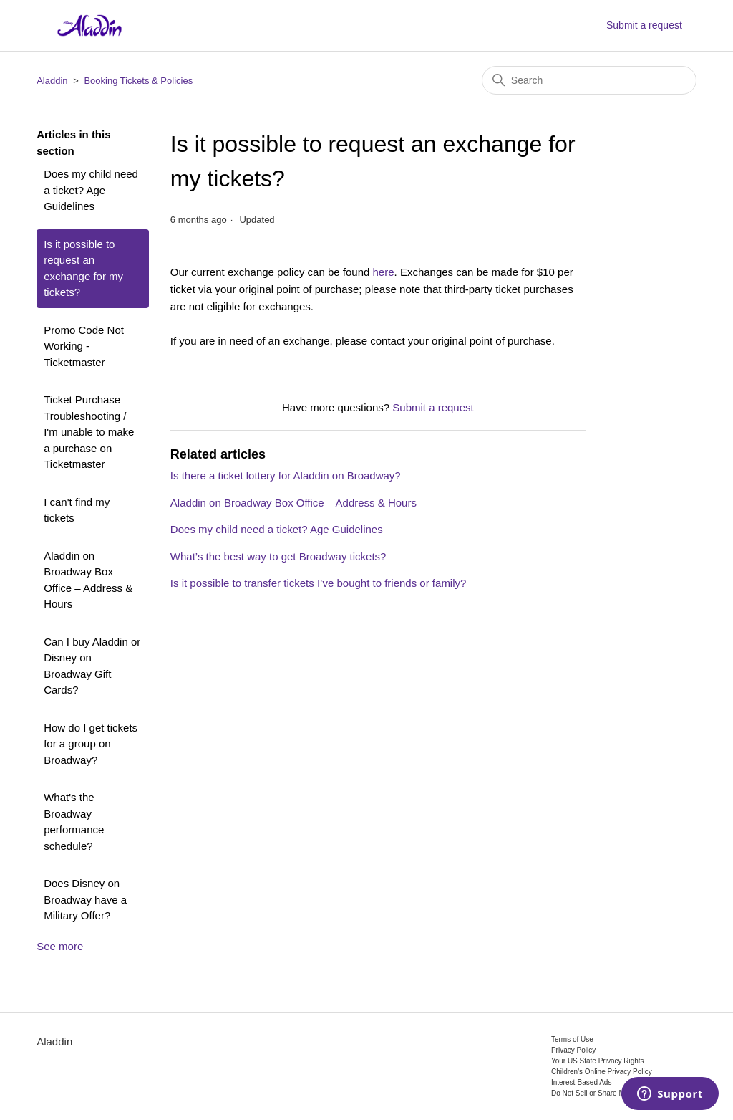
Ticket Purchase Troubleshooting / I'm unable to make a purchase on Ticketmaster (89, 431)
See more (60, 946)
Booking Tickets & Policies (138, 80)
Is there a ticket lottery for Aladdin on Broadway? (285, 475)
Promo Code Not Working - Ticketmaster (84, 346)
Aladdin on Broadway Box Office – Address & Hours (88, 580)
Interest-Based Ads (581, 1082)
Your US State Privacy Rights (597, 1061)
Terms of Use (572, 1039)
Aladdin (52, 80)
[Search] (589, 80)
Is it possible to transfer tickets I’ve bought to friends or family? (318, 583)
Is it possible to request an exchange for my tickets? (83, 268)
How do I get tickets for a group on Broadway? (90, 744)
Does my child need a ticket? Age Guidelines (91, 190)
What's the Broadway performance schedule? (74, 821)
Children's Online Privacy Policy (601, 1072)
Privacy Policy (573, 1050)
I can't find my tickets (77, 510)
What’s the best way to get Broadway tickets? (278, 556)
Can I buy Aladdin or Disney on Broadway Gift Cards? (92, 666)
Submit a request (644, 25)
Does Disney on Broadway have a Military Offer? (85, 899)
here (383, 272)
